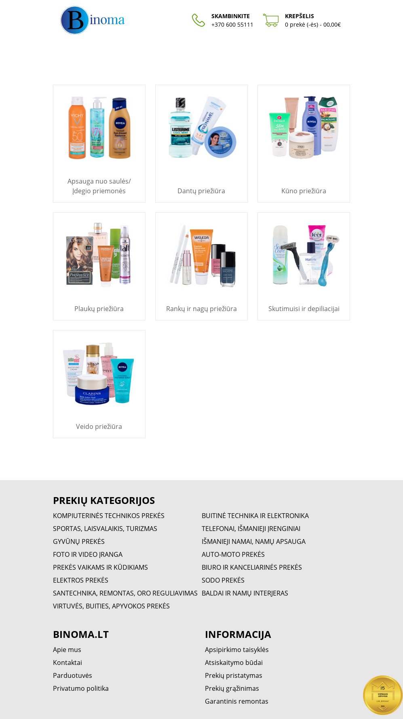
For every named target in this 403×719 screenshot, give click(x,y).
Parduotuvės (72, 675)
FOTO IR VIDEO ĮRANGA (87, 554)
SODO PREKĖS (223, 580)
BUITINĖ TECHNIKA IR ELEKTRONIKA (255, 515)
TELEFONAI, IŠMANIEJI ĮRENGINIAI (251, 528)
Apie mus (67, 649)
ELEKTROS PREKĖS (80, 580)
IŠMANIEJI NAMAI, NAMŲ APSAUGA (254, 541)
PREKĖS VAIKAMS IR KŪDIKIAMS (100, 567)
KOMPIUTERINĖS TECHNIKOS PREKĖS (109, 515)
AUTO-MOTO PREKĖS (233, 554)
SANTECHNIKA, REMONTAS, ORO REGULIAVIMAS (125, 593)
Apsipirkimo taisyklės (237, 649)
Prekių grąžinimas (232, 688)
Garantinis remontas (236, 701)
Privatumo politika (81, 688)
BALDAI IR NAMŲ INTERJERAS (245, 593)
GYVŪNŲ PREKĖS (79, 541)
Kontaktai (67, 662)
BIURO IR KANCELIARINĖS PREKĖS (252, 567)
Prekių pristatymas (233, 675)
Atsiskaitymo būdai (234, 662)
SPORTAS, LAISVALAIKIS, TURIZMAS (105, 528)
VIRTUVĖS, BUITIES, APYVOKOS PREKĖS (111, 606)
